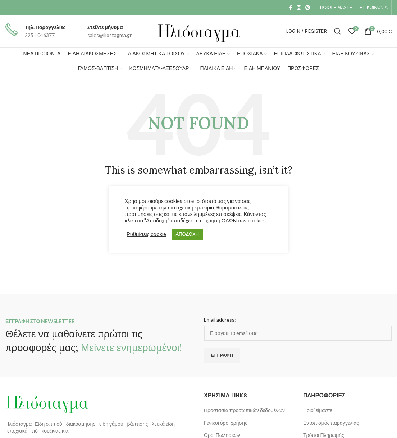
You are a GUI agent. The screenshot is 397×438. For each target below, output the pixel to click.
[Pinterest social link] (307, 7)
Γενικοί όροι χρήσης (225, 423)
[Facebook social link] (291, 7)
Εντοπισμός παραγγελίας (331, 423)
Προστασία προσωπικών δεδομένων (244, 410)
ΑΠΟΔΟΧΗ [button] (187, 234)
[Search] (337, 31)
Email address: (220, 320)
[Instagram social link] (299, 7)
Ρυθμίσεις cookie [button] (146, 234)
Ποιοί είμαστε (317, 410)
